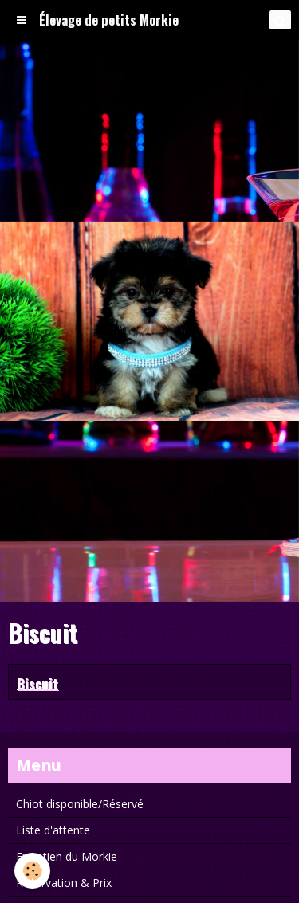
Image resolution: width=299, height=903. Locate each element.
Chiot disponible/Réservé (80, 803)
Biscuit (37, 683)
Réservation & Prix (64, 882)
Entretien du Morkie (66, 856)
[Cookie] (32, 871)
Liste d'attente (53, 830)
